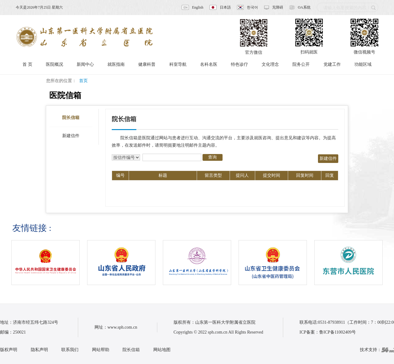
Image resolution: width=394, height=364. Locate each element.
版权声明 (8, 349)
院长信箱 (70, 117)
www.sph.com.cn (122, 327)
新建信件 (70, 135)
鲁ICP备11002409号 (337, 332)
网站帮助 (100, 349)
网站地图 (162, 349)
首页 (83, 80)
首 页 (27, 64)
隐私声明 (39, 349)
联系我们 (69, 349)
